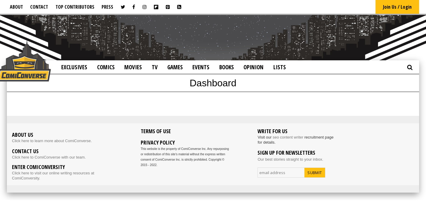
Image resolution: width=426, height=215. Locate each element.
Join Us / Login (397, 7)
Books (226, 67)
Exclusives (74, 67)
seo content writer (288, 137)
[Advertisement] (213, 37)
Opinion (253, 67)
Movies (133, 67)
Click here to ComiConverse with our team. (49, 157)
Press (107, 7)
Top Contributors (75, 7)
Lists (279, 67)
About (16, 7)
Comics (106, 67)
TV (155, 67)
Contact (39, 7)
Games (175, 67)
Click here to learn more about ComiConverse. (52, 141)
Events (200, 67)
